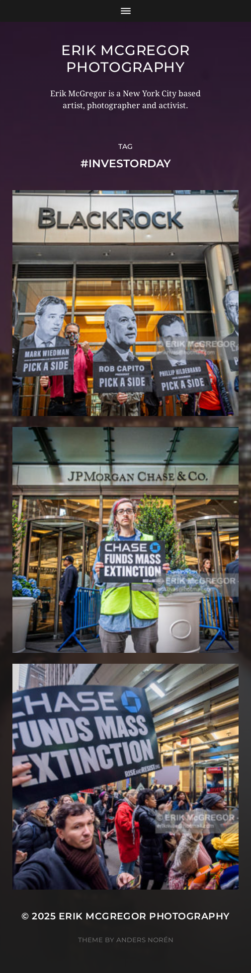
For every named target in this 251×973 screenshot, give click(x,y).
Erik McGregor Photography (125, 58)
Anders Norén (144, 940)
